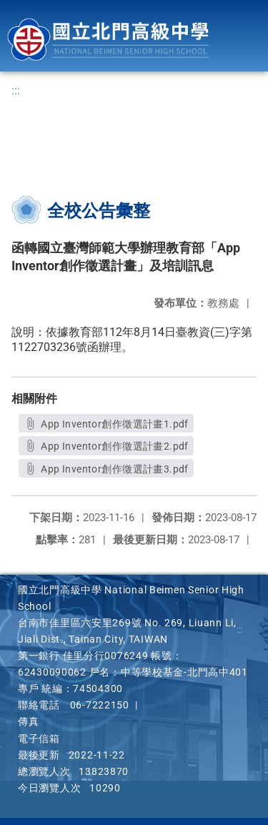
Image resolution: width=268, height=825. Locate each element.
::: (15, 90)
